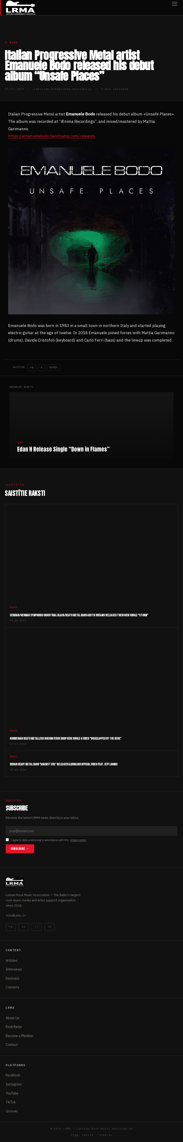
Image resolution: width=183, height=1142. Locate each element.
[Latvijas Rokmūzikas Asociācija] (21, 7)
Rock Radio (14, 1027)
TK (49, 927)
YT (36, 927)
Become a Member (19, 1036)
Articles (11, 960)
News (14, 42)
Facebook (13, 1075)
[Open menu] (174, 7)
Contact (12, 1045)
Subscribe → (19, 849)
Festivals (12, 978)
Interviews (14, 969)
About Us (12, 1018)
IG (23, 927)
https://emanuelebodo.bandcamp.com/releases (51, 136)
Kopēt (54, 367)
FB (32, 367)
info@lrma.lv (16, 915)
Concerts (12, 987)
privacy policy (78, 840)
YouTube (12, 1093)
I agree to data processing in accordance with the (46, 840)
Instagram (14, 1084)
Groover (12, 1111)
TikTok (11, 1102)
